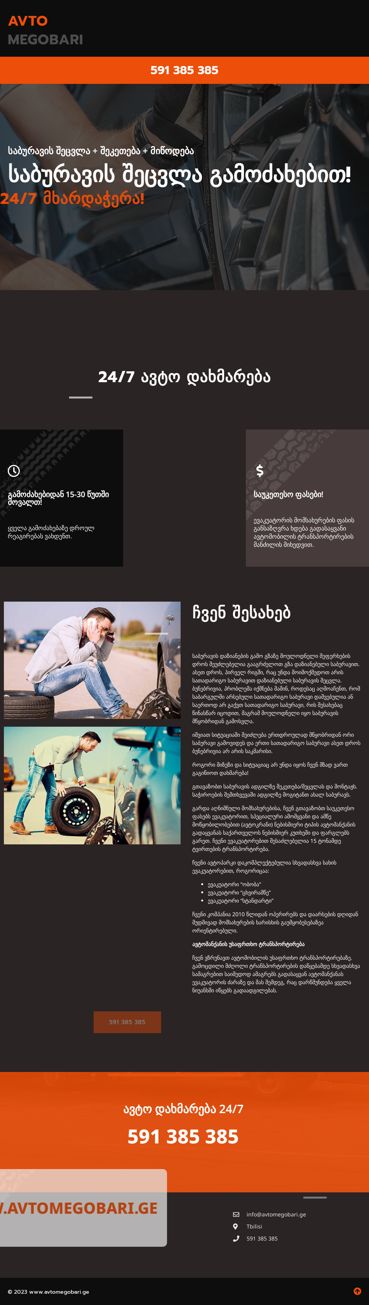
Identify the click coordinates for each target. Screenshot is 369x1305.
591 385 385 (184, 70)
